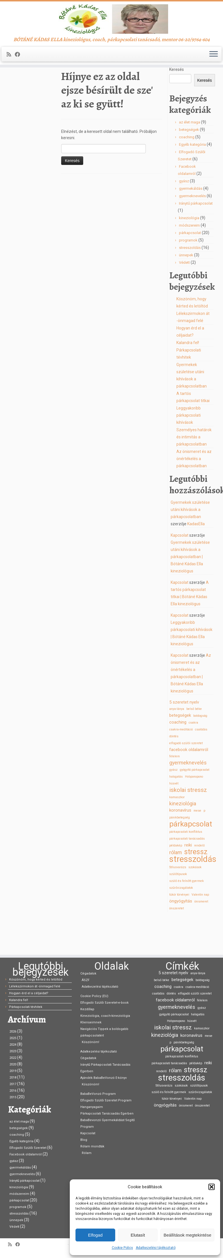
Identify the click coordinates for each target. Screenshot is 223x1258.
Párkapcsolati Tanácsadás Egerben (107, 1113)
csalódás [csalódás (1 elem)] (201, 764)
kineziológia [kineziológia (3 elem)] (182, 838)
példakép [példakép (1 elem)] (175, 880)
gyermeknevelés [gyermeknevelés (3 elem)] (188, 797)
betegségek (189, 164)
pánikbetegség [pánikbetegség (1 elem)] (179, 852)
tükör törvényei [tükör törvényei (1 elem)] (179, 929)
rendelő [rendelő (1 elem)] (199, 880)
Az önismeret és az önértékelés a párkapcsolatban (194, 493)
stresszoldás (190, 282)
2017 (12, 1084)
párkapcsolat (190, 267)
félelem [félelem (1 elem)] (174, 790)
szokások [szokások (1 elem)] (195, 901)
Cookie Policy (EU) (94, 996)
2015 (12, 1097)
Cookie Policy (122, 1248)
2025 (12, 1038)
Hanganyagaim (91, 1107)
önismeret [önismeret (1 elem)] (201, 936)
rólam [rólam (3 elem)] (175, 887)
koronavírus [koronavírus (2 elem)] (180, 844)
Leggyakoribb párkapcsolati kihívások (188, 449)
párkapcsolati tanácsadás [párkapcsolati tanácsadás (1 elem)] (187, 873)
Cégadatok (88, 973)
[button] (211, 1187)
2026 (12, 1031)
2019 (12, 1071)
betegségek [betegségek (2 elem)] (180, 749)
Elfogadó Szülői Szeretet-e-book (104, 1003)
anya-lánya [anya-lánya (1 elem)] (176, 743)
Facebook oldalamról (25, 1154)
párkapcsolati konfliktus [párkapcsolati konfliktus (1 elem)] (185, 866)
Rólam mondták (92, 1146)
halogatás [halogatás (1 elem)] (176, 811)
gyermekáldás (190, 223)
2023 (12, 1051)
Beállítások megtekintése (187, 1235)
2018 (12, 1077)
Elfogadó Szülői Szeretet (27, 1148)
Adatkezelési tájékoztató (156, 1248)
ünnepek (186, 289)
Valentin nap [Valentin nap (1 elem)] (200, 929)
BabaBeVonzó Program (98, 1094)
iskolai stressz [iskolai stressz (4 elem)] (188, 824)
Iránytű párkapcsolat (196, 237)
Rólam (86, 1153)
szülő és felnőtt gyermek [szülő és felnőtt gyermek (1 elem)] (186, 915)
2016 (12, 1091)
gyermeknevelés (192, 230)
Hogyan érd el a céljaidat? (28, 993)
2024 (12, 1045)
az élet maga (189, 156)
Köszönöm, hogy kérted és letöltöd (35, 979)
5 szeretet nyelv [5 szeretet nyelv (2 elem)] (184, 736)
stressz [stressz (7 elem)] (196, 886)
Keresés (176, 103)
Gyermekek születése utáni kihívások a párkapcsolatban (190, 543)
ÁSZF (85, 980)
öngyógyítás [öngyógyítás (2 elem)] (180, 935)
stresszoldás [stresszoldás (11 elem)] (192, 893)
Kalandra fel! (187, 377)
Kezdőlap (16, 94)
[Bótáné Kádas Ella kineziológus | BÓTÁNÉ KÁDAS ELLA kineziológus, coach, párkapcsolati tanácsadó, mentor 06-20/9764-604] (111, 27)
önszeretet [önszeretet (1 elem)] (176, 943)
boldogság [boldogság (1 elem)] (200, 750)
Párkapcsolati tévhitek (25, 1007)
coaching (186, 171)
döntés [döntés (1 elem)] (173, 770)
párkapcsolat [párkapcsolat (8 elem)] (190, 858)
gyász (184, 215)
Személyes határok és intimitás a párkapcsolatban (194, 471)
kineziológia (189, 252)
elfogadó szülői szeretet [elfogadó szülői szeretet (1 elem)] (186, 777)
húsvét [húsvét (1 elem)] (173, 818)
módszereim (189, 259)
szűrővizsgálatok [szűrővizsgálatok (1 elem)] (181, 922)
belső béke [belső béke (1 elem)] (194, 743)
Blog (83, 1140)
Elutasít (138, 1235)
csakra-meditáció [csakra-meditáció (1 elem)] (181, 764)
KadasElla (196, 558)
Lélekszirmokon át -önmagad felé (34, 986)
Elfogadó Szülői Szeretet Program (106, 1100)
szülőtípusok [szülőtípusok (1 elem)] (178, 908)
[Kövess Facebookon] (19, 71)
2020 (12, 1064)
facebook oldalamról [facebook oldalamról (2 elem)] (188, 783)
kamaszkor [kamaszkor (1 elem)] (177, 831)
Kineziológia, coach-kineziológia (105, 1016)
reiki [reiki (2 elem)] (188, 879)
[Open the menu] (213, 71)
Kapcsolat (179, 569)
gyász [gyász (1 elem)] (173, 804)
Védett (184, 297)
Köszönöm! (90, 1042)
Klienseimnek (90, 1022)
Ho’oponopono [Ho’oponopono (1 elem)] (194, 811)
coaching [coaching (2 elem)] (177, 756)
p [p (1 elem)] (204, 845)
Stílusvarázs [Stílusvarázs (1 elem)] (177, 901)
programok (188, 274)
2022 (12, 1058)
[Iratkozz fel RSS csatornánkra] (11, 71)
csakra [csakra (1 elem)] (193, 757)
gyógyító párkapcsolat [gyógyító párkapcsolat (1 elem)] (194, 804)
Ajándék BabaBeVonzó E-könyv (103, 1078)
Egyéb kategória (192, 179)
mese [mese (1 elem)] (197, 845)
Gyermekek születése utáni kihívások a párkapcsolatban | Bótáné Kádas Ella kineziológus (190, 591)
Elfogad (95, 1235)
